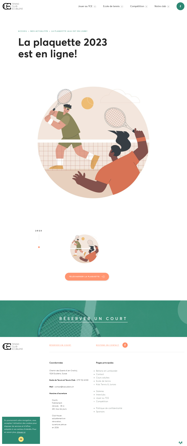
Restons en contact (107, 345)
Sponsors (100, 411)
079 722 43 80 (82, 380)
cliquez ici (21, 432)
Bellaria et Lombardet (106, 370)
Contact (100, 374)
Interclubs (100, 394)
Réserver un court (60, 345)
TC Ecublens (13, 6)
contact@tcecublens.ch (64, 387)
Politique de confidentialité (109, 408)
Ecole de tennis (113, 6)
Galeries (100, 391)
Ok (21, 439)
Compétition (139, 6)
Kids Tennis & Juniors (106, 384)
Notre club (162, 6)
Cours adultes (102, 377)
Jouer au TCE (87, 6)
